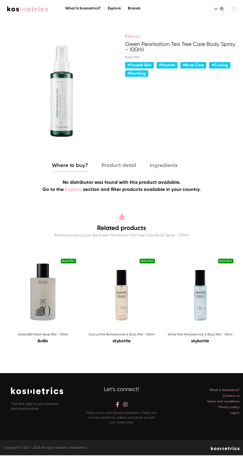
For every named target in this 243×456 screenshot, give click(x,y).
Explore (114, 8)
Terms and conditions (223, 402)
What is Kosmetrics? (83, 8)
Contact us (231, 396)
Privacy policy (229, 407)
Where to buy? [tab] (66, 165)
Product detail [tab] (118, 165)
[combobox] (233, 9)
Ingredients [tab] (165, 165)
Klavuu (132, 36)
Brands (134, 8)
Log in (234, 413)
